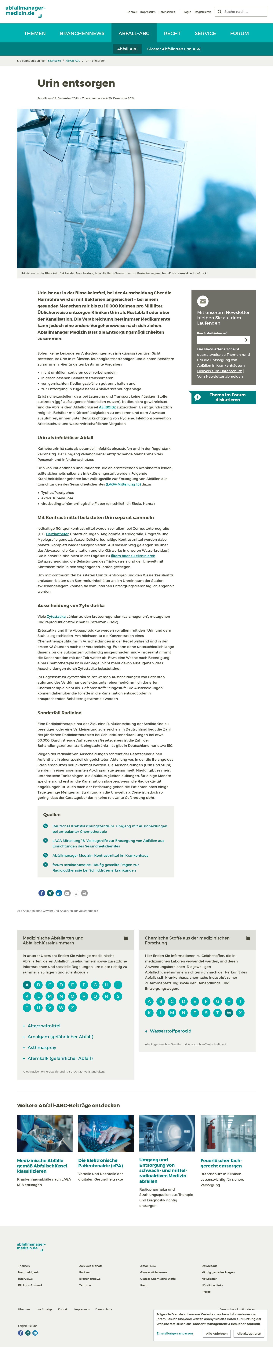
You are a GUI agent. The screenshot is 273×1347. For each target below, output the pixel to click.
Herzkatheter (57, 534)
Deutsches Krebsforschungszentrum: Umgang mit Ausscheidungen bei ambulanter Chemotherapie (110, 829)
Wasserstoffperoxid (170, 1031)
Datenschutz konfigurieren (237, 1309)
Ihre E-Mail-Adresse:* (212, 333)
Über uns (24, 1309)
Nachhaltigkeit (28, 1272)
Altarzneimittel (43, 1026)
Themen (35, 33)
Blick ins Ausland (30, 1285)
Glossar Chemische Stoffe (158, 1279)
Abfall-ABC (133, 33)
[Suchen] (219, 12)
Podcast (84, 1272)
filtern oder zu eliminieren (133, 556)
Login (187, 12)
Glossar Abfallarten (153, 1272)
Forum (239, 33)
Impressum (148, 12)
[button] (41, 893)
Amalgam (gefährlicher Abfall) (60, 1036)
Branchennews (82, 33)
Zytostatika (56, 617)
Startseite (54, 60)
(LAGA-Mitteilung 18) (123, 484)
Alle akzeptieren (249, 1333)
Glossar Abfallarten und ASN (174, 49)
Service (205, 33)
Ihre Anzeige (44, 1309)
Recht (172, 33)
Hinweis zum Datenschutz (219, 371)
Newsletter (209, 1279)
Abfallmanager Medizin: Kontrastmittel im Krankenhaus (100, 856)
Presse (206, 1291)
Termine (85, 1285)
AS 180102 (107, 407)
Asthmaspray (41, 1047)
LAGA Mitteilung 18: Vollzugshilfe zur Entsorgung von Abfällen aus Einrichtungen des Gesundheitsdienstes (108, 843)
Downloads (209, 1266)
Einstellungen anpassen (175, 1333)
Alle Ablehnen (217, 1333)
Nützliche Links (212, 1285)
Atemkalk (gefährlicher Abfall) (60, 1058)
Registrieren (203, 12)
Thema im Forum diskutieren (220, 397)
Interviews (25, 1279)
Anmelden (246, 340)
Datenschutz (166, 12)
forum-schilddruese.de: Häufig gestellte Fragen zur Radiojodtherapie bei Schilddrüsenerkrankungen (96, 868)
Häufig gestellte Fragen (218, 1272)
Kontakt (132, 12)
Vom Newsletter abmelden (220, 376)
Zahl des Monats (90, 1266)
